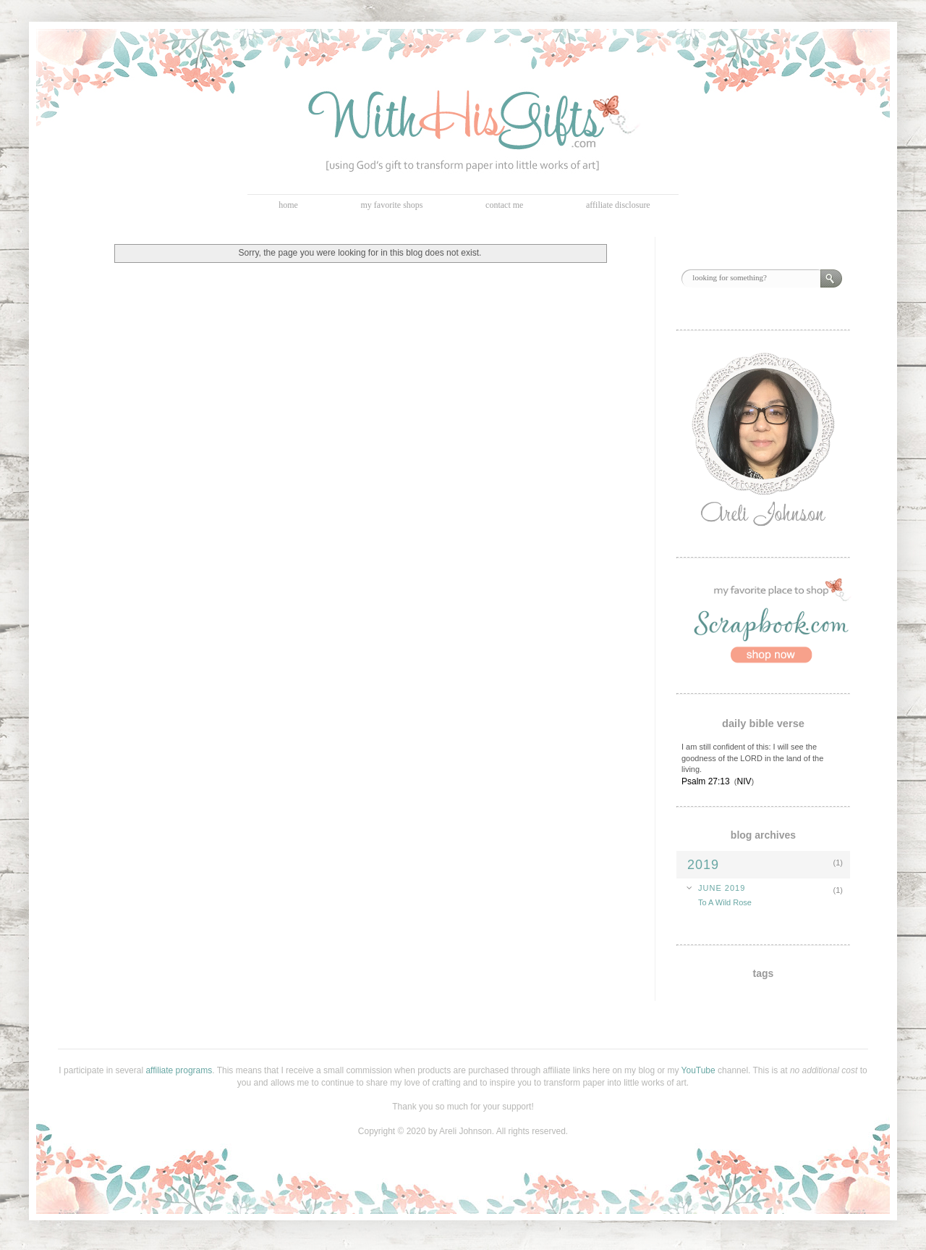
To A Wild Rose (725, 902)
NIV (743, 781)
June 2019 (721, 888)
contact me (504, 205)
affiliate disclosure (618, 205)
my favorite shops (392, 205)
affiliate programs (178, 1070)
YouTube (698, 1070)
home (288, 205)
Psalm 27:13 (705, 781)
